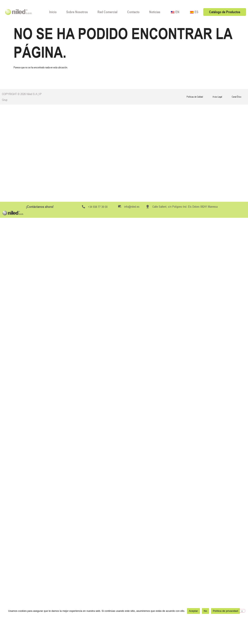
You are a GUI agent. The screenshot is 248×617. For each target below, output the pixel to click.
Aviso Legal (217, 96)
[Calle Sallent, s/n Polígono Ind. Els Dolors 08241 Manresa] (147, 269)
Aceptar (193, 610)
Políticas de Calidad (195, 96)
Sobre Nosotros (77, 12)
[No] (242, 611)
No (205, 610)
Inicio (53, 12)
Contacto (133, 12)
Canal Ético (236, 96)
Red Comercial (107, 12)
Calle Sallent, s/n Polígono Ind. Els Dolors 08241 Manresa (185, 269)
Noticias (154, 12)
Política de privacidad (225, 610)
